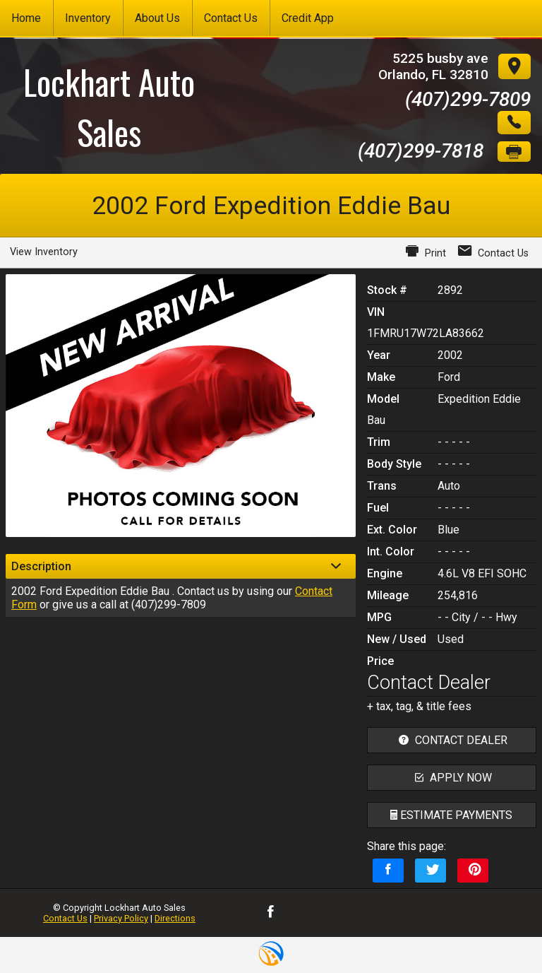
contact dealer (451, 740)
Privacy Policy (121, 918)
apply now (451, 777)
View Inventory (44, 252)
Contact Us (65, 918)
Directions (175, 918)
